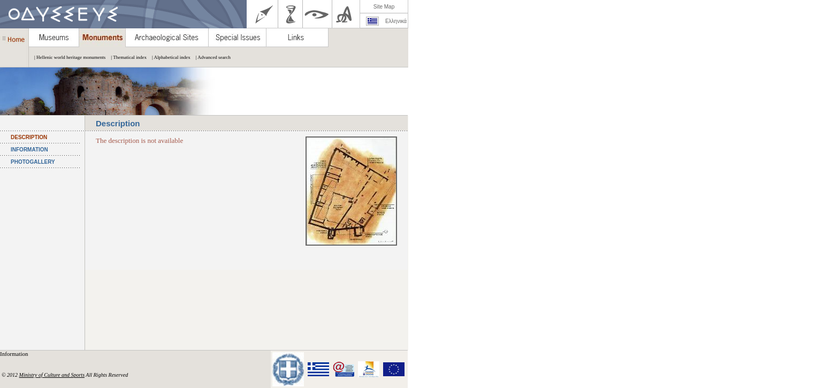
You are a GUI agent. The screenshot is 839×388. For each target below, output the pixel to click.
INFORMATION (29, 150)
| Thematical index (126, 57)
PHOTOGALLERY (33, 162)
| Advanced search (210, 57)
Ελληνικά (396, 21)
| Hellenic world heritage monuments (67, 57)
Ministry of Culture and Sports (52, 375)
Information (14, 354)
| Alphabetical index (168, 57)
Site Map (383, 7)
